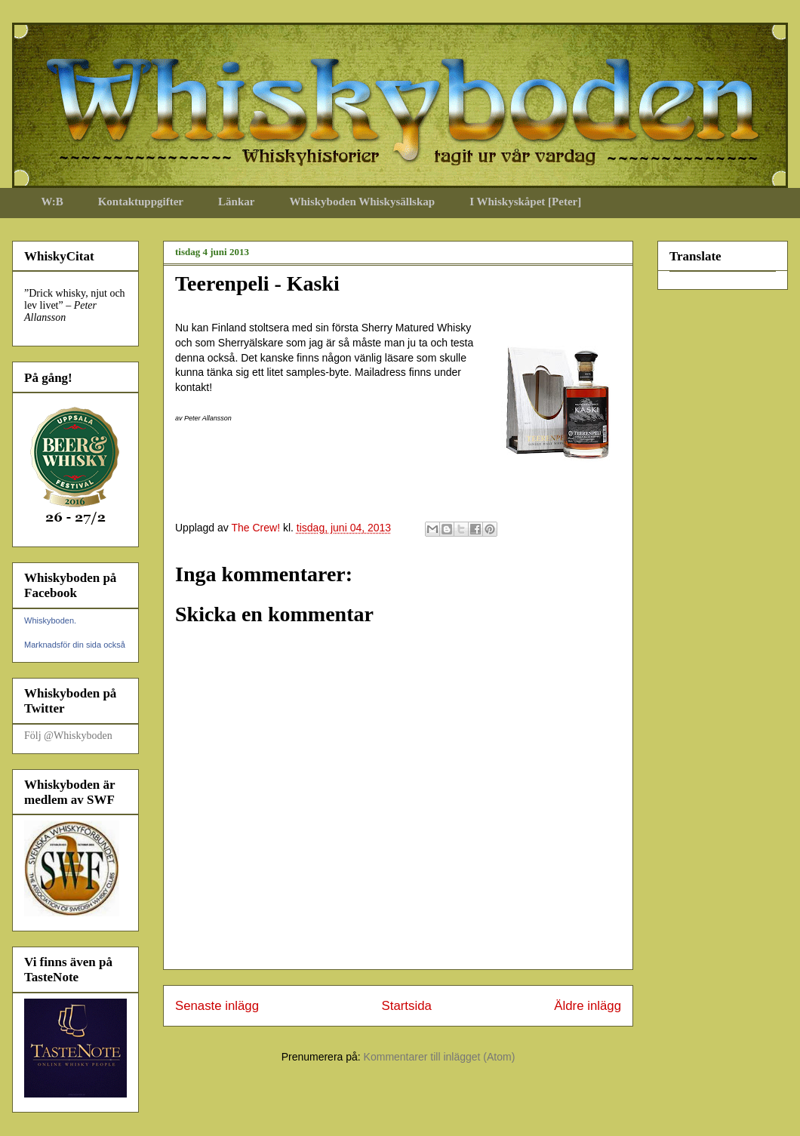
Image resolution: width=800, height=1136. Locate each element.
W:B (52, 201)
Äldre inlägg (587, 1006)
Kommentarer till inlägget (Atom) (439, 1057)
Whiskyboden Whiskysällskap (362, 201)
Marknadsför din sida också (74, 644)
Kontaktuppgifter (140, 201)
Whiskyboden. (50, 620)
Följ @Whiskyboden (68, 735)
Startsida (407, 1006)
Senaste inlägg (217, 1006)
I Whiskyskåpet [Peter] (525, 201)
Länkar (236, 201)
